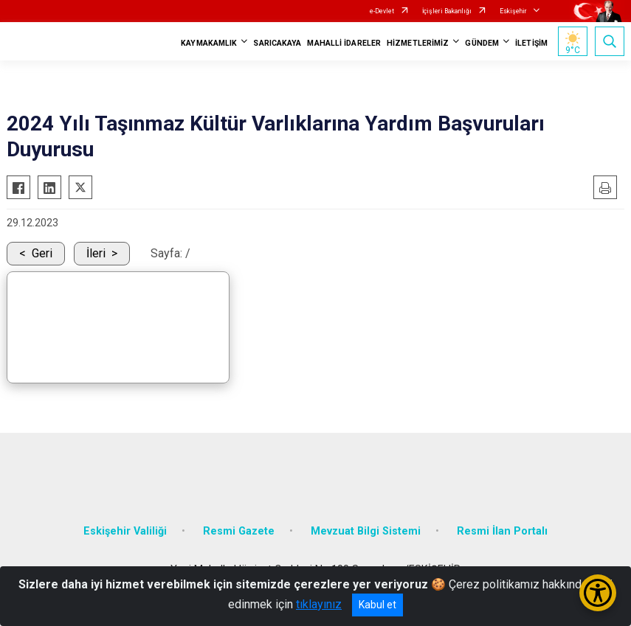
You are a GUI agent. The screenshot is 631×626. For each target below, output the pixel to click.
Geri (42, 253)
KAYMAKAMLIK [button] (209, 43)
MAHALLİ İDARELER (344, 43)
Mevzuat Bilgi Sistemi (366, 531)
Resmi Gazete (239, 531)
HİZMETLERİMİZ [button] (418, 43)
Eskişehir (513, 11)
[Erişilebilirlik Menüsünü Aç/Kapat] (597, 592)
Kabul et (377, 605)
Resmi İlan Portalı (502, 531)
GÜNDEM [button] (482, 43)
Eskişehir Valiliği (125, 531)
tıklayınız (319, 604)
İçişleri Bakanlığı (447, 11)
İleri (96, 253)
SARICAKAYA (277, 43)
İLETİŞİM (531, 43)
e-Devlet (382, 11)
